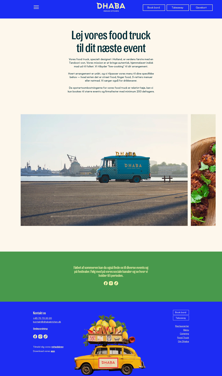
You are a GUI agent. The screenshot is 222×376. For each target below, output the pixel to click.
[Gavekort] (201, 7)
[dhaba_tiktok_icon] (116, 283)
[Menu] (36, 7)
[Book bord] (154, 7)
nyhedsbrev (57, 346)
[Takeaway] (178, 7)
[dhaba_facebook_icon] (106, 283)
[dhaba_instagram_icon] (111, 283)
